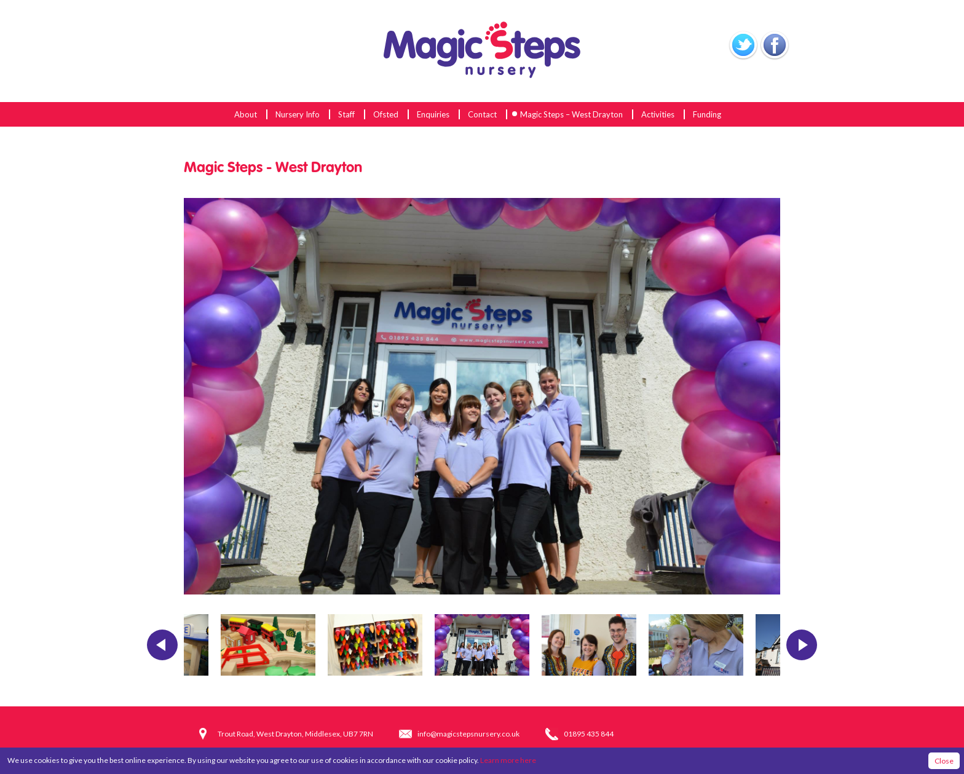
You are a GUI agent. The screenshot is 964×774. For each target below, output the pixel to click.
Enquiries (433, 114)
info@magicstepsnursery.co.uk (468, 733)
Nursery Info (297, 114)
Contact (482, 114)
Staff (346, 114)
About (245, 114)
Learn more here (508, 760)
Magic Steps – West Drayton (571, 114)
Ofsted (385, 114)
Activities (657, 114)
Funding (707, 114)
